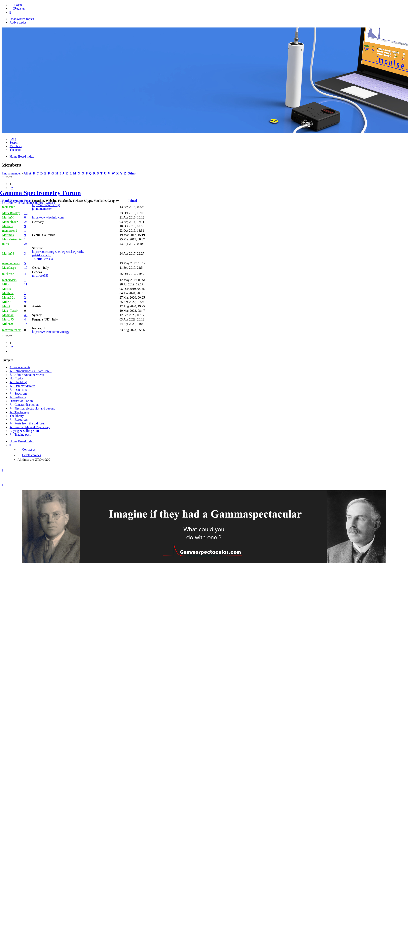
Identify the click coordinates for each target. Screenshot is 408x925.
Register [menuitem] (19, 8)
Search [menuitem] (14, 142)
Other (132, 173)
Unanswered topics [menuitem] (22, 19)
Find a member (11, 173)
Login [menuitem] (17, 5)
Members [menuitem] (15, 146)
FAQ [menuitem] (13, 139)
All (25, 173)
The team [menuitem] (15, 149)
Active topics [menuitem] (18, 22)
